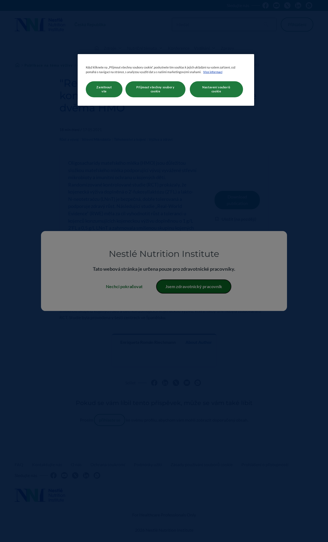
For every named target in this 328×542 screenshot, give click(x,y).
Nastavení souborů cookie (216, 89)
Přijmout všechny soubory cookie (155, 89)
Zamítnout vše (104, 89)
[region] (166, 80)
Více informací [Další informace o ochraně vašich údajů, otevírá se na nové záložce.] (212, 72)
